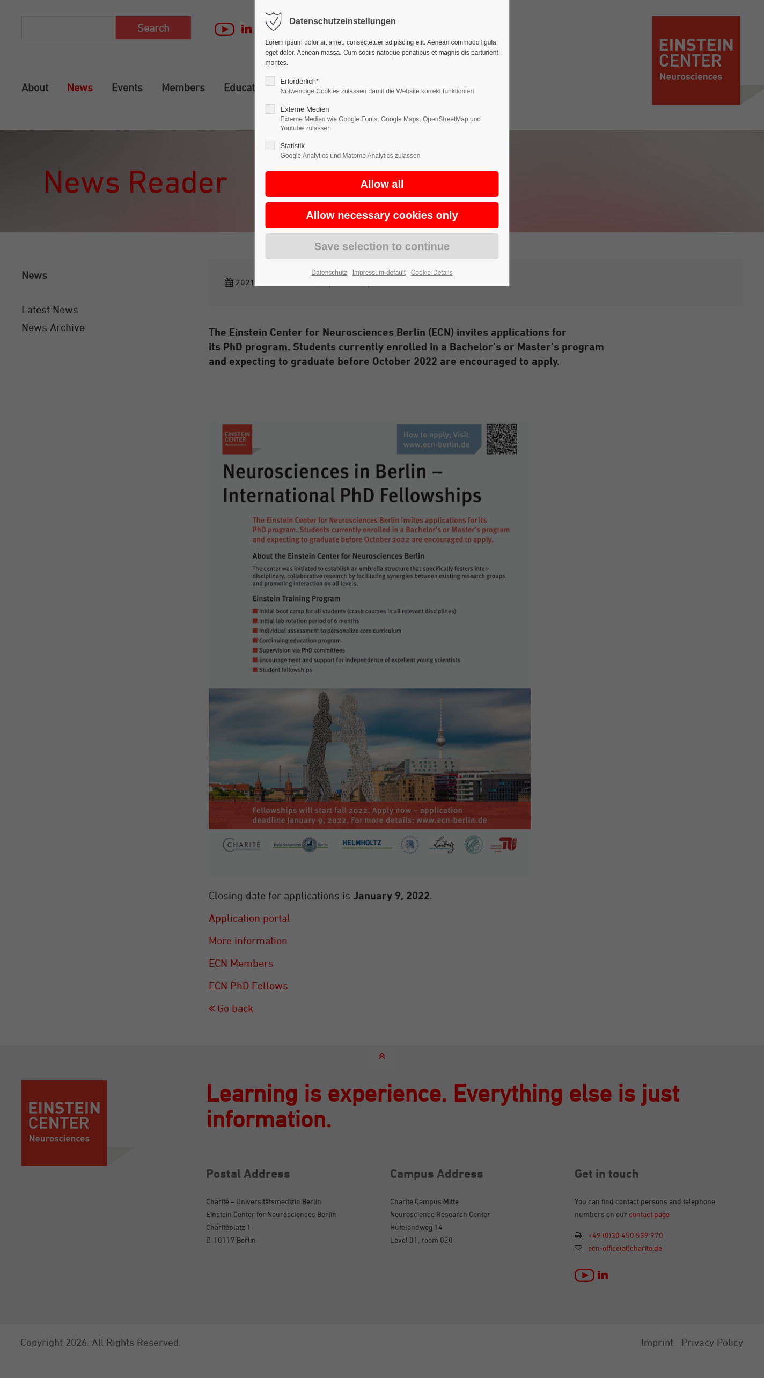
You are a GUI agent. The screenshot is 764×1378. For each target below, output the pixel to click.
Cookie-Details (432, 272)
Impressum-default (379, 272)
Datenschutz (329, 272)
